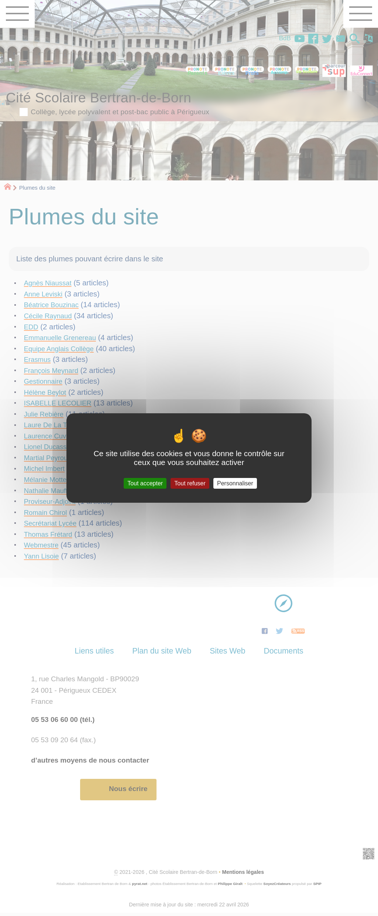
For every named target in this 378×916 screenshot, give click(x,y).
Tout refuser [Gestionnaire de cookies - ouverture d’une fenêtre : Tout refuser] (189, 483)
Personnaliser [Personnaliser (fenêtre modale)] (235, 483)
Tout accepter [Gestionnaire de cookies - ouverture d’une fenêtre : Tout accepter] (145, 483)
